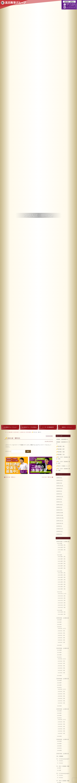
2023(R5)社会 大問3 (61, 726)
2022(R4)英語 (59, 705)
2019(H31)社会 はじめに (62, 593)
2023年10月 (58, 523)
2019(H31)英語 (59, 610)
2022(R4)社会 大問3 (61, 696)
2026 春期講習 (59, 756)
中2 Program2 (60, 777)
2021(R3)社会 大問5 (61, 670)
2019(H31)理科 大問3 (61, 577)
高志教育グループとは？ (10, 427)
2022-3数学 (59, 768)
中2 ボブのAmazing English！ (63, 773)
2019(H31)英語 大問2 (61, 612)
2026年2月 (58, 480)
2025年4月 (58, 494)
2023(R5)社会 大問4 (61, 728)
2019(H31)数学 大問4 (61, 563)
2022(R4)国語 (59, 680)
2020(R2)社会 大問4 (61, 637)
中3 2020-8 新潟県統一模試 (62, 780)
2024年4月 (58, 507)
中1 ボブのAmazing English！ (63, 759)
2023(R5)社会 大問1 (61, 721)
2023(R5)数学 (59, 713)
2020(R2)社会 (59, 626)
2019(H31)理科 (59, 571)
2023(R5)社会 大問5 (61, 731)
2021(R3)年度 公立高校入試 (62, 648)
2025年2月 (58, 499)
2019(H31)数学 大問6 (61, 568)
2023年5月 (58, 528)
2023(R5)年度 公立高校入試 (62, 709)
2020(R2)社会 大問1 (61, 630)
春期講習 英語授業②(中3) (62, 439)
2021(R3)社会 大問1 (61, 661)
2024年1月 (58, 515)
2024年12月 (58, 504)
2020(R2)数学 (59, 622)
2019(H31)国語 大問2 (61, 545)
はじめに (59, 552)
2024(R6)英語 (59, 750)
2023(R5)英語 (59, 736)
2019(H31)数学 (59, 554)
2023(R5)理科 (59, 715)
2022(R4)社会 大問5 (61, 700)
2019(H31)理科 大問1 (61, 572)
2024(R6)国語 (59, 741)
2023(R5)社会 (59, 717)
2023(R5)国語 (59, 710)
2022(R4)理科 (59, 685)
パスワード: (15, 451)
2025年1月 (58, 502)
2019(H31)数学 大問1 (61, 556)
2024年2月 (58, 512)
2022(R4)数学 (59, 682)
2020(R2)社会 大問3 (61, 635)
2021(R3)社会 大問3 (61, 665)
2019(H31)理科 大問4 (61, 579)
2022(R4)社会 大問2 (61, 693)
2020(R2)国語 (59, 619)
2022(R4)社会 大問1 (61, 691)
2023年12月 (58, 518)
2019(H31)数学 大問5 (61, 565)
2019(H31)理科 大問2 (61, 575)
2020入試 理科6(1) (9, 477)
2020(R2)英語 (59, 645)
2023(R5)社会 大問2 (61, 724)
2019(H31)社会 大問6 (61, 607)
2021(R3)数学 (59, 652)
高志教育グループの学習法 (29, 427)
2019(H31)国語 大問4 (61, 549)
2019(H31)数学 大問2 (61, 559)
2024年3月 (58, 510)
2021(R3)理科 (59, 654)
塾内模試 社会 (60, 454)
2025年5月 (58, 491)
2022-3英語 (59, 770)
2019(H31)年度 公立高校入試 (62, 541)
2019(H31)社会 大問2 (61, 598)
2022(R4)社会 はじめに (62, 689)
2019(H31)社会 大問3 (61, 600)
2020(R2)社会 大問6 (61, 642)
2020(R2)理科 (49, 436)
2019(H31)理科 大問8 (61, 589)
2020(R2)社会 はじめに (62, 628)
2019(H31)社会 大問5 (61, 605)
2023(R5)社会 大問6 (61, 733)
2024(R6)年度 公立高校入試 (62, 739)
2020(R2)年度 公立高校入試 (62, 618)
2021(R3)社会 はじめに (62, 658)
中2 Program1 (60, 775)
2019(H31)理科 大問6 (61, 584)
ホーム (6, 432)
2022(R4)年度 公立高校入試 (62, 678)
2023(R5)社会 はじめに (62, 719)
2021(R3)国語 (59, 650)
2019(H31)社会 (59, 591)
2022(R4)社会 (59, 687)
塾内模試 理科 (60, 446)
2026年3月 (58, 477)
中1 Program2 (60, 763)
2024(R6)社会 (59, 748)
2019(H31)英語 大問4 (61, 614)
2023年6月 (58, 526)
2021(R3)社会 (59, 657)
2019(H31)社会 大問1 (61, 595)
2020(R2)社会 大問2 (61, 633)
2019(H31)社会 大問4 (61, 602)
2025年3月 (58, 496)
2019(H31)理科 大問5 (61, 582)
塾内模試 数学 (60, 449)
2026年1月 (58, 483)
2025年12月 (58, 485)
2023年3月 (58, 534)
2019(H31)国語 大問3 (61, 547)
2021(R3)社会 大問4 (61, 668)
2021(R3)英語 (59, 675)
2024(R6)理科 (59, 745)
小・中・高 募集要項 (48, 427)
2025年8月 (58, 488)
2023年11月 (58, 520)
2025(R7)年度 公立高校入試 (62, 753)
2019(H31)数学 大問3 (61, 561)
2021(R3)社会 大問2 (61, 663)
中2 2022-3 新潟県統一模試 (62, 766)
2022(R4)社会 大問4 (61, 698)
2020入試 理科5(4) (47, 477)
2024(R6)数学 (59, 743)
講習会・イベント (67, 427)
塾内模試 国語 (60, 451)
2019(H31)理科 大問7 (61, 586)
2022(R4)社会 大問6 (61, 703)
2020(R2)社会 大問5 (61, 640)
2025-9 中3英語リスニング (63, 466)
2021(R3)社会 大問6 (61, 672)
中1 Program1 (60, 760)
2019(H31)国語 (59, 543)
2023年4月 (58, 531)
